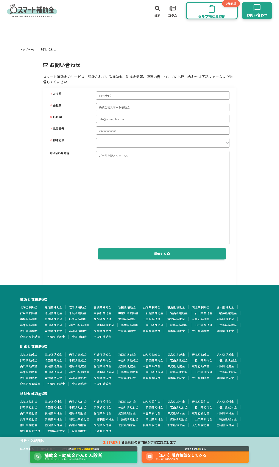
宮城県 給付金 (102, 401)
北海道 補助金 (28, 307)
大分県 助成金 (200, 378)
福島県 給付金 (176, 401)
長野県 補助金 (53, 319)
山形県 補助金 (151, 307)
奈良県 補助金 (53, 325)
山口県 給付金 (203, 419)
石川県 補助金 (203, 313)
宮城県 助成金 (102, 354)
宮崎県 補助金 (225, 331)
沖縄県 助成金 (56, 384)
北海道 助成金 (28, 354)
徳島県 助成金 (228, 372)
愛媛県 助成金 (53, 378)
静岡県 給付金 (102, 413)
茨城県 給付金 (200, 401)
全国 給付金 (79, 431)
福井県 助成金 (228, 360)
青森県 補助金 (53, 307)
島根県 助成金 (130, 372)
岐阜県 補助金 (78, 319)
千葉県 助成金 (78, 360)
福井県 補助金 (228, 313)
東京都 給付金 (102, 407)
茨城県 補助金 (200, 307)
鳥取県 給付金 (105, 419)
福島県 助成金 (176, 354)
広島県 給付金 (179, 419)
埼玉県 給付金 (53, 407)
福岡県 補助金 (102, 331)
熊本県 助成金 (176, 378)
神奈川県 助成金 (128, 360)
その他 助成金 (102, 384)
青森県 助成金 (53, 354)
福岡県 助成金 (102, 378)
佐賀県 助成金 (127, 378)
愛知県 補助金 (127, 319)
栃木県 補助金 (225, 307)
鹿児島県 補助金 (30, 337)
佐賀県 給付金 (127, 425)
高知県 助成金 (78, 378)
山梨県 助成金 (28, 366)
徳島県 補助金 (228, 325)
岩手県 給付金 (78, 401)
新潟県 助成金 (154, 360)
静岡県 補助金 (102, 319)
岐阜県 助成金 (78, 366)
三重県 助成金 (151, 366)
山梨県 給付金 (28, 413)
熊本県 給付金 (176, 425)
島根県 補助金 (130, 325)
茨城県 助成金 (200, 354)
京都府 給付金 (200, 413)
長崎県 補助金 (151, 331)
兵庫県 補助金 (28, 325)
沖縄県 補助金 (56, 337)
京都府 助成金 (200, 366)
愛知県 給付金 (127, 413)
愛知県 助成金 (127, 366)
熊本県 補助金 (176, 331)
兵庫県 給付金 (28, 419)
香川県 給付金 (28, 425)
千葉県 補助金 (78, 313)
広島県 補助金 (179, 325)
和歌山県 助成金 (79, 372)
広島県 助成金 (179, 372)
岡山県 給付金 (154, 419)
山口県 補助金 (203, 325)
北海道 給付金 (28, 401)
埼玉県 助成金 (53, 360)
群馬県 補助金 (28, 313)
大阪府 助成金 (225, 366)
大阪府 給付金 (225, 413)
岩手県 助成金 (78, 354)
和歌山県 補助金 (79, 325)
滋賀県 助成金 (176, 366)
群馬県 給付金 (28, 407)
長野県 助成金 (53, 366)
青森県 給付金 (53, 401)
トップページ (28, 49)
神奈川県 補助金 (128, 313)
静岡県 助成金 (102, 366)
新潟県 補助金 (154, 313)
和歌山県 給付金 (79, 419)
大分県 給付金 (200, 425)
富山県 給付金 (179, 407)
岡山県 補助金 (154, 325)
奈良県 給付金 (53, 419)
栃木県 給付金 (225, 401)
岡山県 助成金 (154, 372)
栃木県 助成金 (225, 354)
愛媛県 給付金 (53, 425)
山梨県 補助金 (28, 319)
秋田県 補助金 (127, 307)
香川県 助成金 (28, 378)
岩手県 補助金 (78, 307)
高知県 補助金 (78, 331)
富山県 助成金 (179, 360)
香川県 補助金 (28, 331)
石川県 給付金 (203, 407)
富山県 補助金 (179, 313)
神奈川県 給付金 (128, 407)
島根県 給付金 (130, 419)
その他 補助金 (102, 337)
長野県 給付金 (53, 413)
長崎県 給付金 (151, 425)
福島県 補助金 (176, 307)
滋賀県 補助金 (176, 319)
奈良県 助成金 (53, 372)
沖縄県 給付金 (56, 431)
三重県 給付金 (151, 413)
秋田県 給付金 (127, 401)
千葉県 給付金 (78, 407)
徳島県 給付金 (228, 419)
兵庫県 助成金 (28, 372)
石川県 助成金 (203, 360)
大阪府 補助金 (225, 319)
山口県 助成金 (203, 372)
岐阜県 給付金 (78, 413)
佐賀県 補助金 (127, 331)
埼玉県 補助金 (53, 313)
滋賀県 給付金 (176, 413)
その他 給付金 (102, 431)
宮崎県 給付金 (225, 425)
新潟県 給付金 (154, 407)
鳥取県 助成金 (105, 372)
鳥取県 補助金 (105, 325)
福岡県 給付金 (102, 425)
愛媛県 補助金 (53, 331)
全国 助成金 (79, 384)
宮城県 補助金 (102, 307)
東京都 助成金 (102, 360)
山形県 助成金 (151, 354)
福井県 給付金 (228, 407)
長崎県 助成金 (151, 378)
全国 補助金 (79, 337)
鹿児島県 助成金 (30, 384)
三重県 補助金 (151, 319)
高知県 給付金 (78, 425)
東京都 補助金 (102, 313)
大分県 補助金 (200, 331)
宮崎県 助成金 (225, 378)
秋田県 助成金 (127, 354)
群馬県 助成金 (28, 360)
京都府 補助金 (200, 319)
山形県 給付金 (151, 401)
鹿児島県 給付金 (30, 431)
